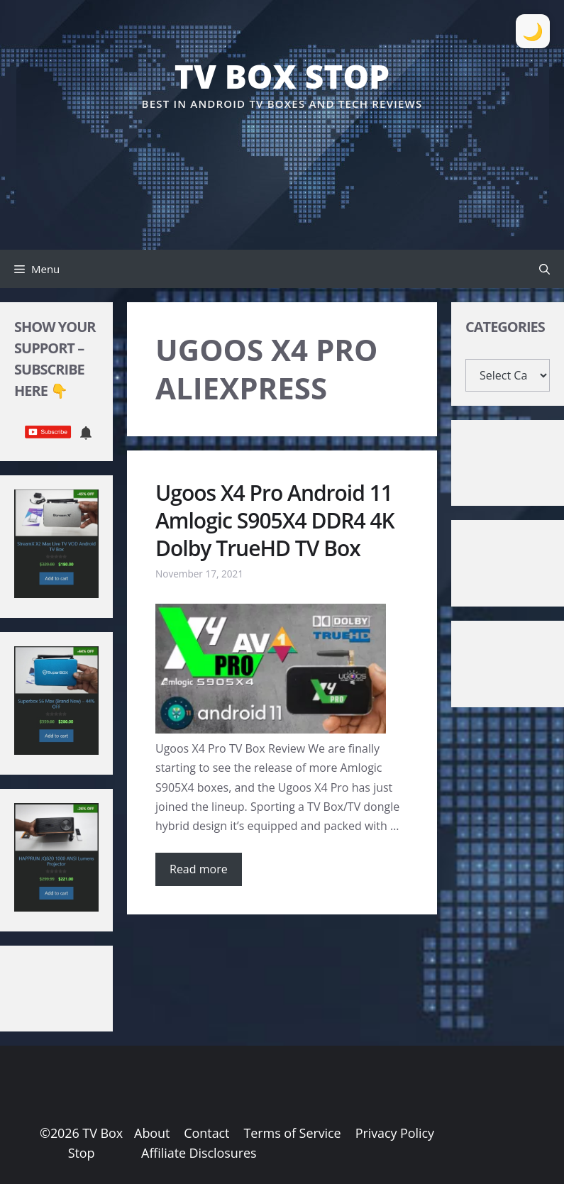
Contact (206, 1132)
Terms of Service (292, 1132)
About (152, 1132)
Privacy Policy (394, 1132)
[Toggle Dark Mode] (533, 31)
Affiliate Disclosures (198, 1152)
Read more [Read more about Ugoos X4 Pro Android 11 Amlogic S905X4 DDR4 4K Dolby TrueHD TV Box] (199, 869)
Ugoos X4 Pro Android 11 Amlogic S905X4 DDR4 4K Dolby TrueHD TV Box (274, 520)
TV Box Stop (282, 76)
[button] (544, 269)
